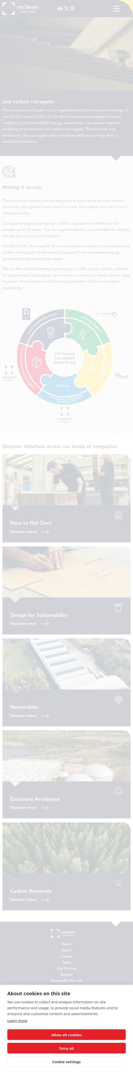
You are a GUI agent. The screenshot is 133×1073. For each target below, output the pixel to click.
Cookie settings (66, 1061)
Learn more (17, 1020)
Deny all (66, 1048)
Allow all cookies (66, 1034)
